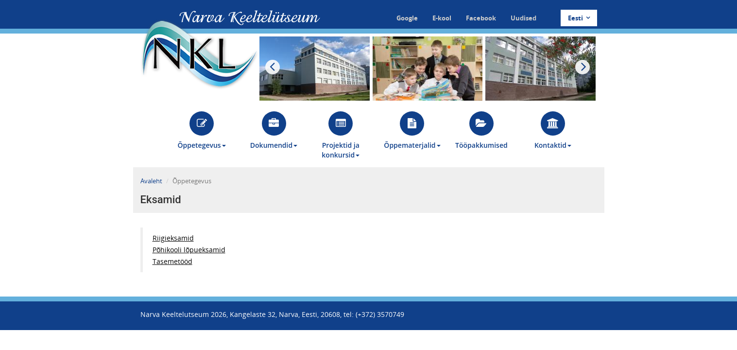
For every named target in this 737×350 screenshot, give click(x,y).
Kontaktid (552, 130)
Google (407, 18)
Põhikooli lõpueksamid (189, 249)
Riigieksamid (173, 238)
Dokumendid (273, 130)
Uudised (523, 18)
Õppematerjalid (412, 130)
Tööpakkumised (481, 130)
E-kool (441, 18)
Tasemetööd (172, 261)
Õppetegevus (202, 130)
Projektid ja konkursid (341, 135)
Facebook (481, 18)
